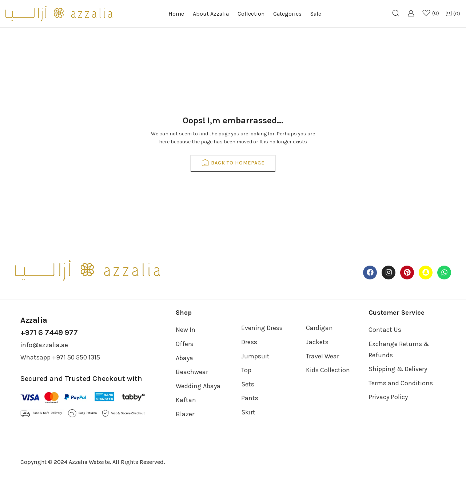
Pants (249, 398)
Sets (247, 384)
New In (185, 330)
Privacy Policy (388, 397)
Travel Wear (322, 356)
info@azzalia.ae (44, 345)
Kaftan (186, 400)
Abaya (184, 358)
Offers (185, 344)
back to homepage (233, 163)
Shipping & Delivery (398, 369)
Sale (315, 13)
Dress (249, 342)
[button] (453, 14)
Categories (287, 13)
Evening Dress (262, 328)
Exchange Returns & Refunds (399, 349)
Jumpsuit (255, 356)
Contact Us (385, 330)
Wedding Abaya (198, 386)
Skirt (248, 412)
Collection (251, 13)
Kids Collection (328, 370)
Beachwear (192, 372)
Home (176, 13)
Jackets (317, 342)
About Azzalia (211, 13)
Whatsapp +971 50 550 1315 (60, 357)
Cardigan (319, 328)
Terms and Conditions (401, 383)
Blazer (185, 414)
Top (246, 370)
